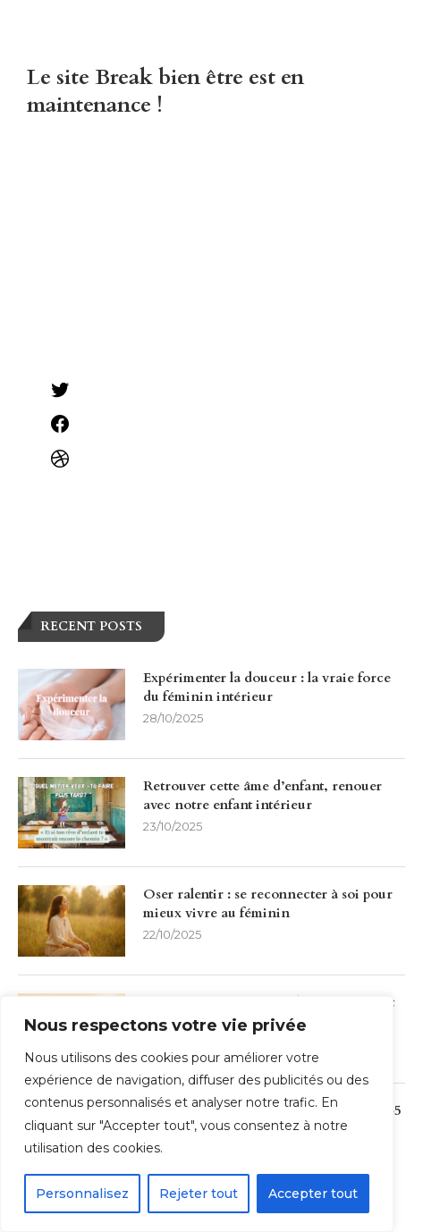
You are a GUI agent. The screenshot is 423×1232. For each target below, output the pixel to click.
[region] (196, 1114)
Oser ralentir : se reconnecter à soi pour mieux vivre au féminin (268, 903)
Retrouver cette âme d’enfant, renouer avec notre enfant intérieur (262, 795)
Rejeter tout (198, 1194)
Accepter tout (313, 1194)
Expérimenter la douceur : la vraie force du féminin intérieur (267, 687)
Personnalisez (82, 1194)
